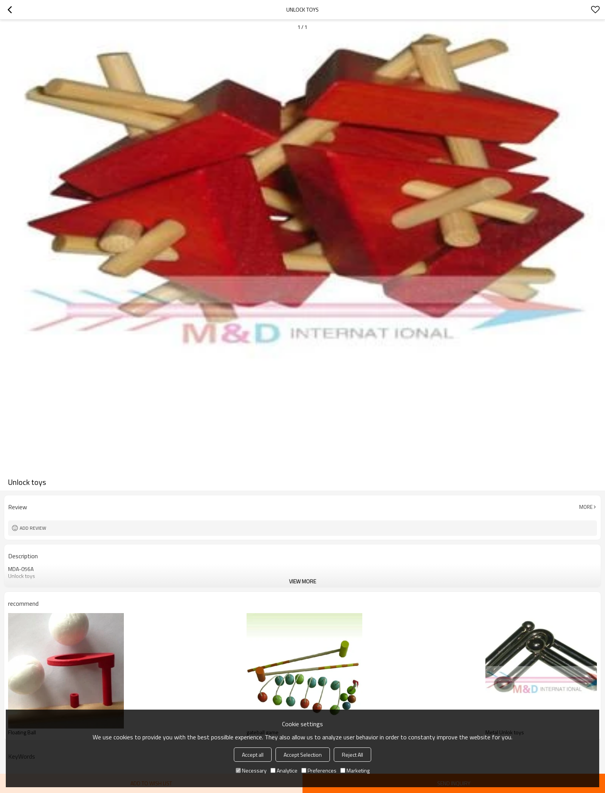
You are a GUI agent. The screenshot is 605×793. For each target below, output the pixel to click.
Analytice (283, 770)
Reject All (352, 755)
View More (302, 581)
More (586, 507)
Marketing (355, 770)
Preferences (318, 770)
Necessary (251, 770)
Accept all (253, 755)
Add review (33, 528)
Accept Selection (303, 755)
